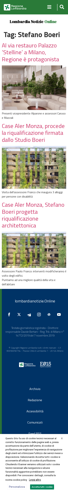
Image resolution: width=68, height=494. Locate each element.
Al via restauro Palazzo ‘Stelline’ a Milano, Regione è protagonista (30, 52)
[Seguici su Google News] (50, 314)
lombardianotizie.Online (35, 301)
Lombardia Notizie (26, 21)
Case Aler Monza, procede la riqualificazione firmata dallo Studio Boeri (33, 132)
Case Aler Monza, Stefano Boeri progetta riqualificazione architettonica (33, 215)
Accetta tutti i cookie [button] (42, 487)
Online (50, 21)
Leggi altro (35, 479)
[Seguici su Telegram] (30, 314)
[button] (61, 7)
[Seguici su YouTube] (60, 314)
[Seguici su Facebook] (10, 314)
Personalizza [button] (17, 486)
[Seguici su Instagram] (40, 314)
